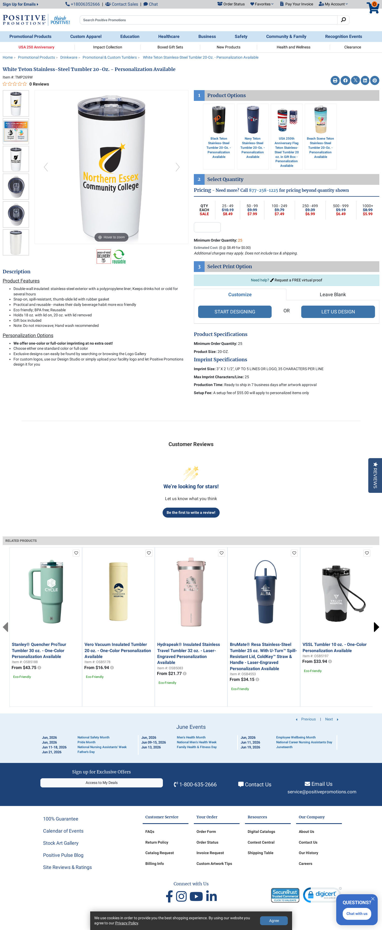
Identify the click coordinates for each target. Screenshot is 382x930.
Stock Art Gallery (61, 843)
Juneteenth (284, 747)
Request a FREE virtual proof (296, 280)
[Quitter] (373, 898)
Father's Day (86, 752)
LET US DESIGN (338, 311)
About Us (306, 831)
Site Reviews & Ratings (67, 867)
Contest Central (261, 842)
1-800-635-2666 (198, 784)
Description (16, 271)
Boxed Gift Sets (170, 47)
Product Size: (205, 351)
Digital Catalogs (261, 831)
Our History (308, 853)
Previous (5, 627)
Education (129, 36)
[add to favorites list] (76, 553)
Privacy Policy (126, 923)
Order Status (207, 842)
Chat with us (356, 913)
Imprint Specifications (220, 359)
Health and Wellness (293, 47)
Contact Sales (121, 4)
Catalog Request (159, 853)
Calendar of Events (63, 831)
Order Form (206, 831)
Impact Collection (107, 47)
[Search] (343, 19)
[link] (322, 896)
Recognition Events (343, 36)
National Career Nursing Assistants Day (304, 742)
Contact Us (258, 784)
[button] (262, 4)
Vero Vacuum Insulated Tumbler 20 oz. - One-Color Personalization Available (118, 650)
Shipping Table (261, 853)
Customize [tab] (240, 294)
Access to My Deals (102, 782)
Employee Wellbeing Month (296, 737)
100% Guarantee (60, 819)
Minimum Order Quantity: (218, 240)
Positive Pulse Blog (63, 855)
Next (376, 627)
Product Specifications (220, 334)
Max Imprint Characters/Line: (219, 377)
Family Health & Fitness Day (197, 747)
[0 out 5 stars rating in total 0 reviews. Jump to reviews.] (26, 84)
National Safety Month (94, 737)
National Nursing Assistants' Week (102, 747)
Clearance (352, 47)
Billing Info (154, 863)
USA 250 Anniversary (36, 47)
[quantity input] (207, 227)
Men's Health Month (191, 737)
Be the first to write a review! (191, 512)
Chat (150, 4)
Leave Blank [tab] (333, 294)
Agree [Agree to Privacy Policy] (274, 920)
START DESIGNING (235, 311)
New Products (228, 47)
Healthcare (169, 36)
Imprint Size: (205, 369)
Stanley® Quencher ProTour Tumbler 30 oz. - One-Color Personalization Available (39, 650)
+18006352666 (82, 4)
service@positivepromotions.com (322, 791)
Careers (305, 863)
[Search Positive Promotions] (209, 19)
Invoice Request (210, 853)
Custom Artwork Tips (214, 863)
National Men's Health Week (196, 742)
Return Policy (156, 842)
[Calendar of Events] (191, 739)
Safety (241, 36)
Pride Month (87, 742)
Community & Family (286, 36)
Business (207, 36)
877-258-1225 (263, 190)
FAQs (149, 831)
